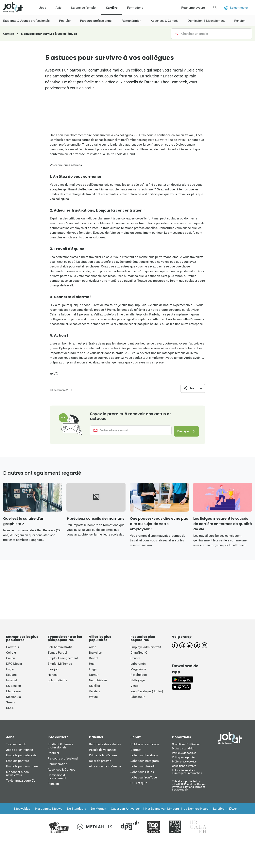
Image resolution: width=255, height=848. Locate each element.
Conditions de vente (184, 769)
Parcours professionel (63, 761)
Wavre (93, 700)
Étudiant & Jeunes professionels (60, 748)
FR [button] (214, 7)
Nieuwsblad (22, 812)
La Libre (218, 812)
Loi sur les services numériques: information (187, 775)
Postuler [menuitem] (65, 21)
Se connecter (236, 8)
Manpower (13, 694)
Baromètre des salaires (105, 747)
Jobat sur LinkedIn (143, 769)
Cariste (135, 661)
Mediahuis (13, 700)
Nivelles (94, 689)
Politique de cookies (184, 756)
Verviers (94, 694)
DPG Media (14, 667)
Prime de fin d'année (103, 758)
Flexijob (53, 672)
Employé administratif (145, 650)
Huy (91, 667)
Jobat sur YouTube (143, 780)
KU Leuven (13, 689)
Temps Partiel (57, 656)
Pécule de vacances (102, 753)
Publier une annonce (144, 747)
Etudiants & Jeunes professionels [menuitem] (26, 21)
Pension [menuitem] (240, 21)
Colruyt (11, 656)
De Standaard (76, 812)
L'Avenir (234, 812)
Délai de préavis (100, 764)
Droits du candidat (183, 751)
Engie (10, 672)
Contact (135, 753)
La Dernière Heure (196, 812)
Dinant (93, 661)
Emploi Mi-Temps (60, 667)
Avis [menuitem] (58, 7)
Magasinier (138, 672)
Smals (10, 705)
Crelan (10, 661)
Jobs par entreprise (19, 753)
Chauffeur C (138, 656)
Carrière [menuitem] (112, 7)
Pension (53, 787)
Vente (134, 689)
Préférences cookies (184, 764)
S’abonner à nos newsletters (17, 776)
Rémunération (57, 767)
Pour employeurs (193, 7)
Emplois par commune (22, 769)
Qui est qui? (138, 786)
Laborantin (138, 667)
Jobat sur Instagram (144, 764)
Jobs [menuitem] (42, 7)
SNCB (10, 711)
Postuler (53, 756)
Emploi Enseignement (63, 661)
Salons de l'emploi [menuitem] (83, 7)
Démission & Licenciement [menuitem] (206, 21)
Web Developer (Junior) (146, 694)
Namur (93, 678)
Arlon (92, 650)
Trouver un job (16, 747)
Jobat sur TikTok (142, 775)
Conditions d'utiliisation (186, 747)
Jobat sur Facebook (144, 758)
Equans (11, 678)
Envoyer (182, 432)
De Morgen (98, 812)
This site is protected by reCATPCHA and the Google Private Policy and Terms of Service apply (189, 788)
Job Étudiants (57, 683)
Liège (92, 672)
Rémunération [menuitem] (131, 21)
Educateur (137, 700)
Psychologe (138, 678)
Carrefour (12, 650)
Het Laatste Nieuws (48, 812)
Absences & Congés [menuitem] (164, 21)
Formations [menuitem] (135, 7)
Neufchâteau (98, 683)
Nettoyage (137, 683)
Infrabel (11, 683)
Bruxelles (95, 656)
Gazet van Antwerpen (126, 812)
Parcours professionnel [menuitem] (96, 21)
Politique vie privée (183, 760)
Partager (192, 388)
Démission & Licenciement (57, 779)
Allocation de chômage (105, 769)
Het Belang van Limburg (162, 812)
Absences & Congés (61, 773)
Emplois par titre (17, 764)
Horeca (53, 678)
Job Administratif (60, 650)
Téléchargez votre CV (20, 784)
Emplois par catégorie (21, 758)
